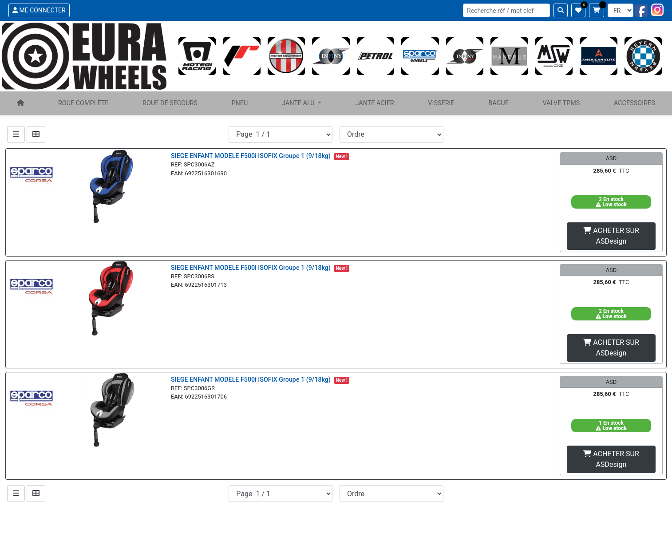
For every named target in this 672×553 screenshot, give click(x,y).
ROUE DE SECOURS (170, 103)
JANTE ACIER (374, 103)
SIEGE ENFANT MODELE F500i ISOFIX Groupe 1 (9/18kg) (251, 155)
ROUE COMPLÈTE (83, 103)
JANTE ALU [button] (299, 103)
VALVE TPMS (561, 103)
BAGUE (498, 103)
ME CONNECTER (39, 10)
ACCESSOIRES (634, 103)
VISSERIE (441, 103)
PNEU (240, 103)
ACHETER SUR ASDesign (611, 235)
